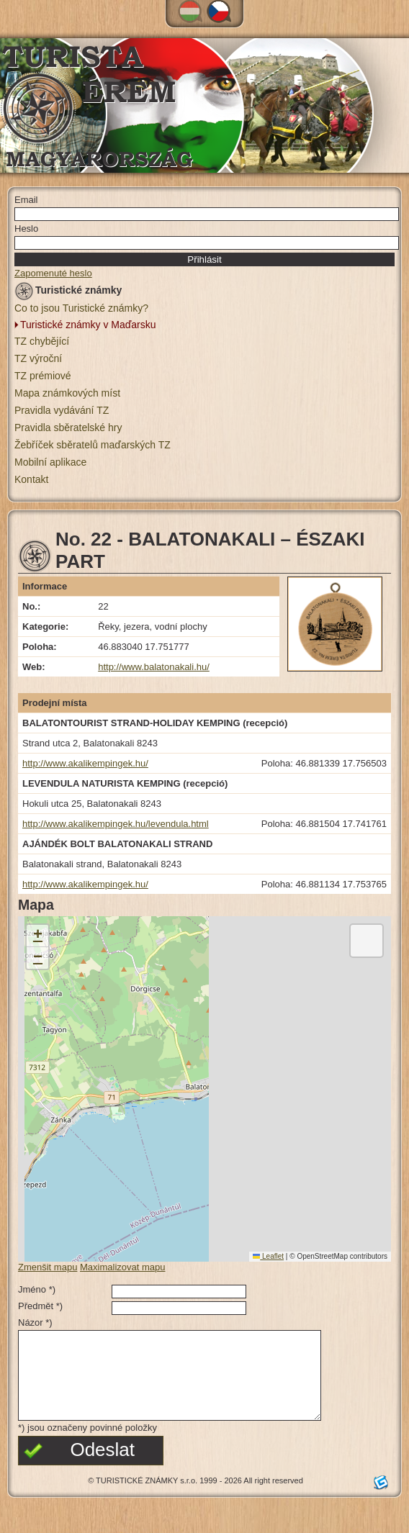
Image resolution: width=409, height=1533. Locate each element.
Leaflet (268, 1256)
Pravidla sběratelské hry (68, 427)
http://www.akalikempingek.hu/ (85, 763)
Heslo (26, 228)
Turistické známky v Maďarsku (88, 324)
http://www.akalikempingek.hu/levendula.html (115, 823)
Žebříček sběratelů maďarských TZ (92, 445)
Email (26, 199)
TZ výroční (38, 358)
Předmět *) (40, 1306)
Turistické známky (68, 292)
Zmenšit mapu (47, 1267)
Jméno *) (36, 1289)
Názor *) (35, 1322)
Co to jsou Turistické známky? (81, 308)
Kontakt (31, 479)
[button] (37, 936)
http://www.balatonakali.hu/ (154, 666)
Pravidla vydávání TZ (61, 410)
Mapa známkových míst (67, 393)
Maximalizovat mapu (123, 1267)
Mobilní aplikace (50, 462)
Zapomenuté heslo (53, 273)
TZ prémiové (42, 375)
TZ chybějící (41, 341)
